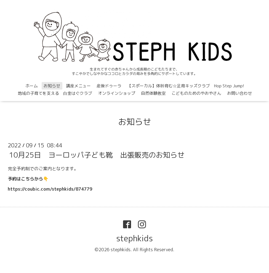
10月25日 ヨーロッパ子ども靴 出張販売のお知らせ (97, 155)
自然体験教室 (153, 93)
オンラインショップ (116, 93)
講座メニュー (78, 86)
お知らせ (52, 86)
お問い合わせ (239, 93)
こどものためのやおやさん (196, 93)
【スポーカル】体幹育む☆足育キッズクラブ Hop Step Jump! (185, 86)
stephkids (134, 238)
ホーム (31, 86)
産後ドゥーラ (109, 86)
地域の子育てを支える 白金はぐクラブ (55, 93)
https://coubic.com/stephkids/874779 (50, 189)
